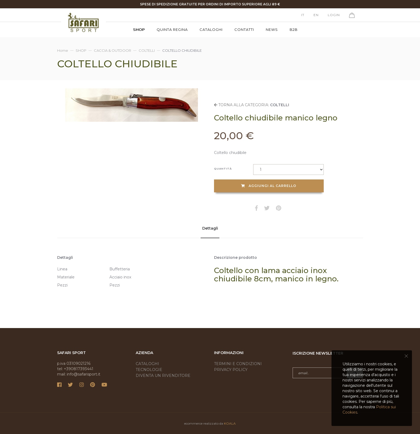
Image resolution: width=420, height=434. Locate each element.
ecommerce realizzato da (210, 423)
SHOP (139, 29)
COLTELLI (147, 50)
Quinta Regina (172, 29)
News (272, 29)
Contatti (244, 29)
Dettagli (210, 228)
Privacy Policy (231, 369)
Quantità (223, 168)
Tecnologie (149, 369)
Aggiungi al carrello (268, 186)
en (316, 15)
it (302, 15)
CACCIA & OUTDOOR (112, 50)
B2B (294, 29)
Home (62, 50)
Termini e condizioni (238, 363)
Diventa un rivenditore (163, 375)
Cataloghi (211, 29)
